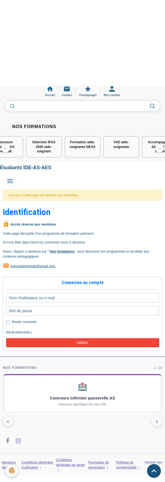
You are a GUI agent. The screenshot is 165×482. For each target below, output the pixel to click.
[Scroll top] (154, 471)
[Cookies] (12, 470)
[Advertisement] (82, 45)
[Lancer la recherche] (152, 106)
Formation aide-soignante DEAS (82, 144)
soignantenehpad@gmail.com (33, 266)
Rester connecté (24, 322)
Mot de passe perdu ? (19, 331)
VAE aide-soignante (121, 144)
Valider (82, 342)
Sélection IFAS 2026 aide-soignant (43, 146)
